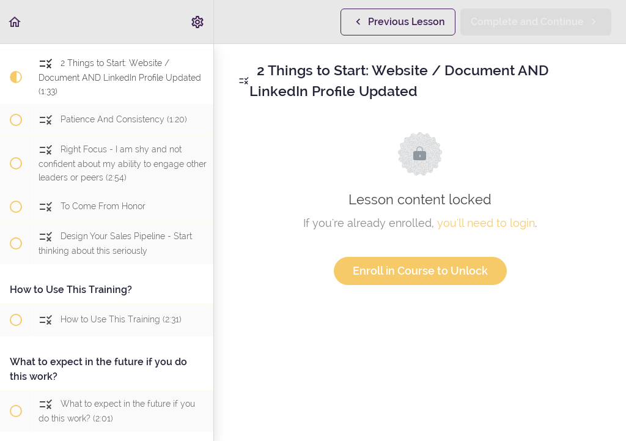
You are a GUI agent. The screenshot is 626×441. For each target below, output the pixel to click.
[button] (15, 21)
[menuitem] (198, 21)
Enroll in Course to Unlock (420, 270)
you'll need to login (486, 223)
